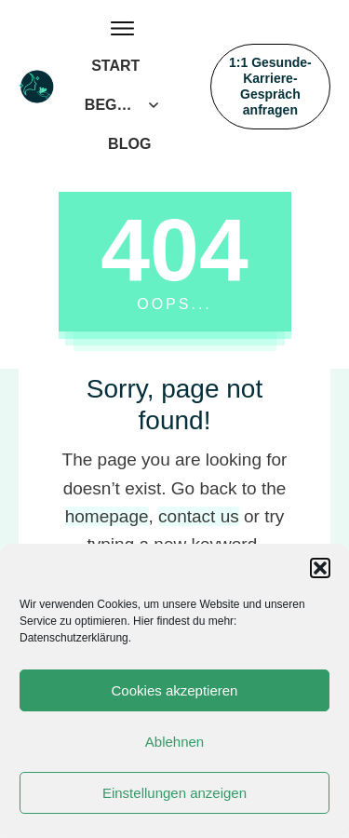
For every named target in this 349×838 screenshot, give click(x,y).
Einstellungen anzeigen (174, 793)
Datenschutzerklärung (74, 637)
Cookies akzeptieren (175, 690)
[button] (320, 568)
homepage (107, 516)
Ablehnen (174, 742)
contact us (198, 516)
